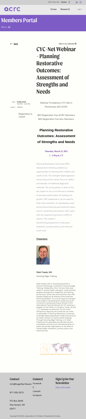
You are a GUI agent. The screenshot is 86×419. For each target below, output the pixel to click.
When (13, 102)
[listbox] (68, 43)
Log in (79, 9)
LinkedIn (37, 391)
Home (53, 9)
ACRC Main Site (53, 2)
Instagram (37, 395)
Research (65, 9)
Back (16, 43)
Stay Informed (63, 387)
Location (12, 107)
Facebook (37, 383)
